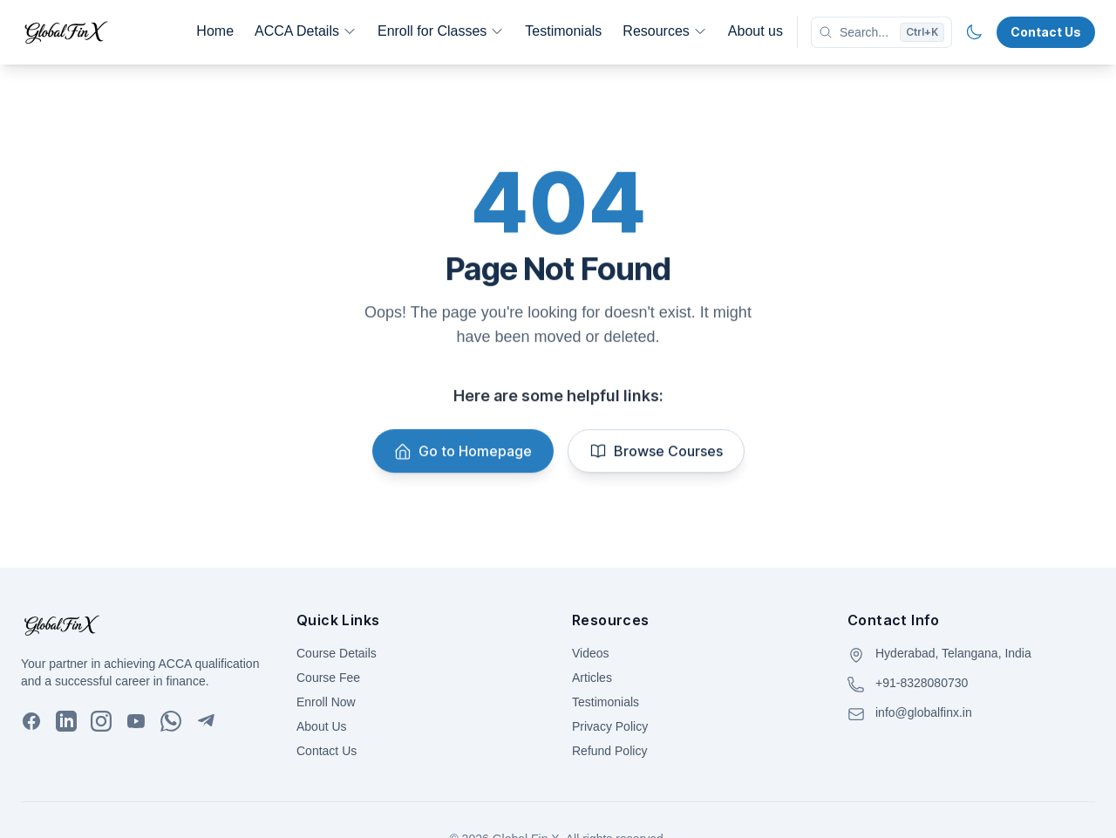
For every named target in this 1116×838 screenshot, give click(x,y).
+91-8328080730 (921, 683)
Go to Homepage (463, 452)
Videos (590, 653)
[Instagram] (101, 721)
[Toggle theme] (974, 32)
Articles (592, 678)
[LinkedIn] (66, 721)
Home (215, 31)
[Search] (881, 32)
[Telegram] (205, 721)
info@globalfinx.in (923, 712)
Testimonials (563, 31)
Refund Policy (609, 751)
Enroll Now (326, 702)
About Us (321, 726)
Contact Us (1046, 31)
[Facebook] (31, 721)
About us (755, 31)
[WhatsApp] (170, 721)
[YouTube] (136, 721)
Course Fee (328, 678)
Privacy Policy (610, 726)
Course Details (336, 653)
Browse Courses (656, 452)
